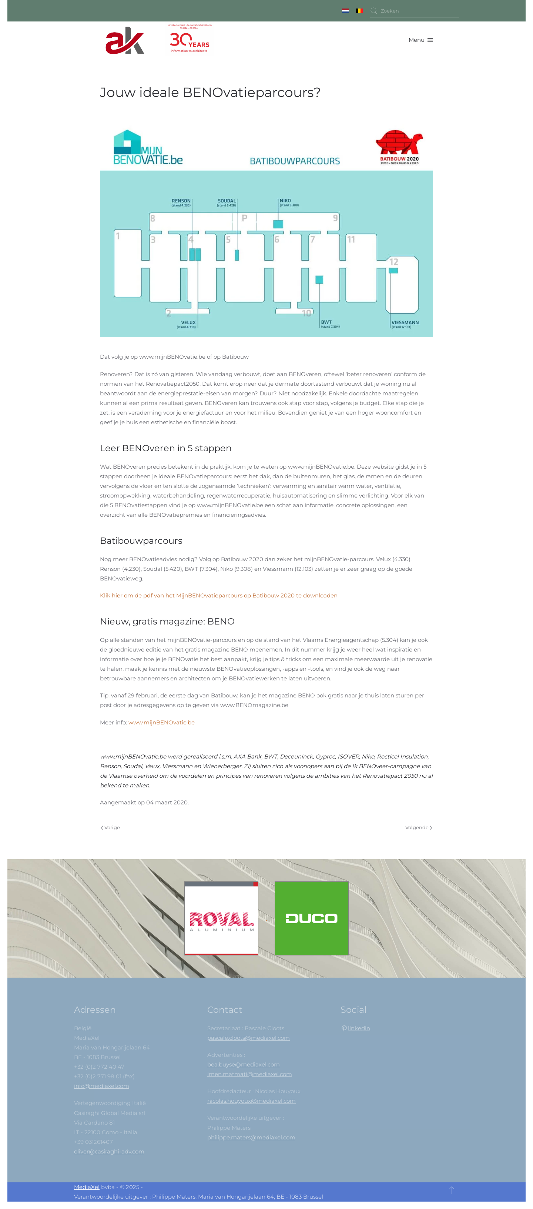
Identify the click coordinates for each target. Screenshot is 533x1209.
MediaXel (87, 1186)
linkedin (359, 1028)
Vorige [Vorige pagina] (110, 827)
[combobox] (414, 11)
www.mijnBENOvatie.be (161, 722)
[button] (421, 39)
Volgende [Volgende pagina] (418, 827)
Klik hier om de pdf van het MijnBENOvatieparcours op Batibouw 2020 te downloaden (219, 595)
